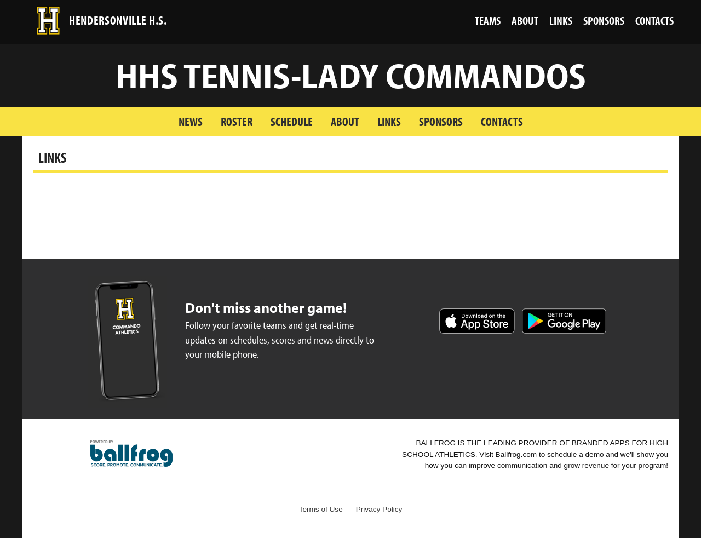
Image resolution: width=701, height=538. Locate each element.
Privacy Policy (379, 509)
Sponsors (441, 121)
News (191, 121)
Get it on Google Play (564, 321)
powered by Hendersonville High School (131, 453)
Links (389, 121)
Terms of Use (321, 509)
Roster (236, 121)
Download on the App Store (477, 321)
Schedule (292, 121)
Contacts (502, 121)
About (345, 121)
